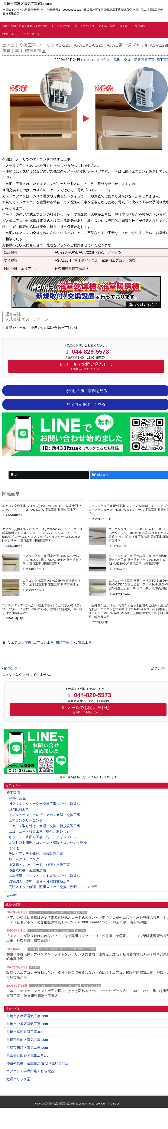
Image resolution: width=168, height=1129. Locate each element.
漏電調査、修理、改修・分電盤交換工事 (39, 881)
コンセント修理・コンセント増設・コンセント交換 (48, 842)
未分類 (11, 896)
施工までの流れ (84, 25)
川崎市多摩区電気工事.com (27, 1016)
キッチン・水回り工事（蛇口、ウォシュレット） (46, 837)
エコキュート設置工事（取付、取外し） (39, 831)
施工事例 (124, 25)
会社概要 (140, 25)
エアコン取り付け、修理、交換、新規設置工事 (119, 60)
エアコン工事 (43, 642)
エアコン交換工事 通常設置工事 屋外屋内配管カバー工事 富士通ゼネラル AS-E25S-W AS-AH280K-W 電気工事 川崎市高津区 (138, 559)
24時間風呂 (17, 798)
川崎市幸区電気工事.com (25, 1032)
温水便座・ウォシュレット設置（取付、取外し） (46, 876)
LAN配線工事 (19, 809)
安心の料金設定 (61, 25)
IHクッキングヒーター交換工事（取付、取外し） (46, 804)
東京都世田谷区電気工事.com (28, 1055)
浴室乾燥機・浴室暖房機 (27, 870)
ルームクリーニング (24, 859)
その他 (14, 848)
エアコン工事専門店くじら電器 (30, 1071)
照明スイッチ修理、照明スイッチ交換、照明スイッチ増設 (53, 887)
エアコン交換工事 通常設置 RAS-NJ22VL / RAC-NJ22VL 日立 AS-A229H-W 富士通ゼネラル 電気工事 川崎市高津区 (51, 559)
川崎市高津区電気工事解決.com (27, 4)
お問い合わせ (10, 34)
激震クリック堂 (18, 1079)
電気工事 (85, 642)
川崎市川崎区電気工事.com (27, 1047)
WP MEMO (126, 1103)
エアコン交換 (21, 642)
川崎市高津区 (66, 642)
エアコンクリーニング (26, 820)
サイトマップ (31, 34)
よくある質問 (106, 25)
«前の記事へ (11, 668)
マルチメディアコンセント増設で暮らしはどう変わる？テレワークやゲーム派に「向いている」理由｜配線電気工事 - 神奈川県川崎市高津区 (42, 609)
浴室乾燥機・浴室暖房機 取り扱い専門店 (37, 1063)
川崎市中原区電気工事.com (27, 1024)
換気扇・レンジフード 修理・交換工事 (39, 865)
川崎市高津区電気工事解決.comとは (24, 25)
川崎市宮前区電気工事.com (27, 1039)
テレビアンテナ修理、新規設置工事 (36, 853)
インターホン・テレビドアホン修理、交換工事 (44, 815)
